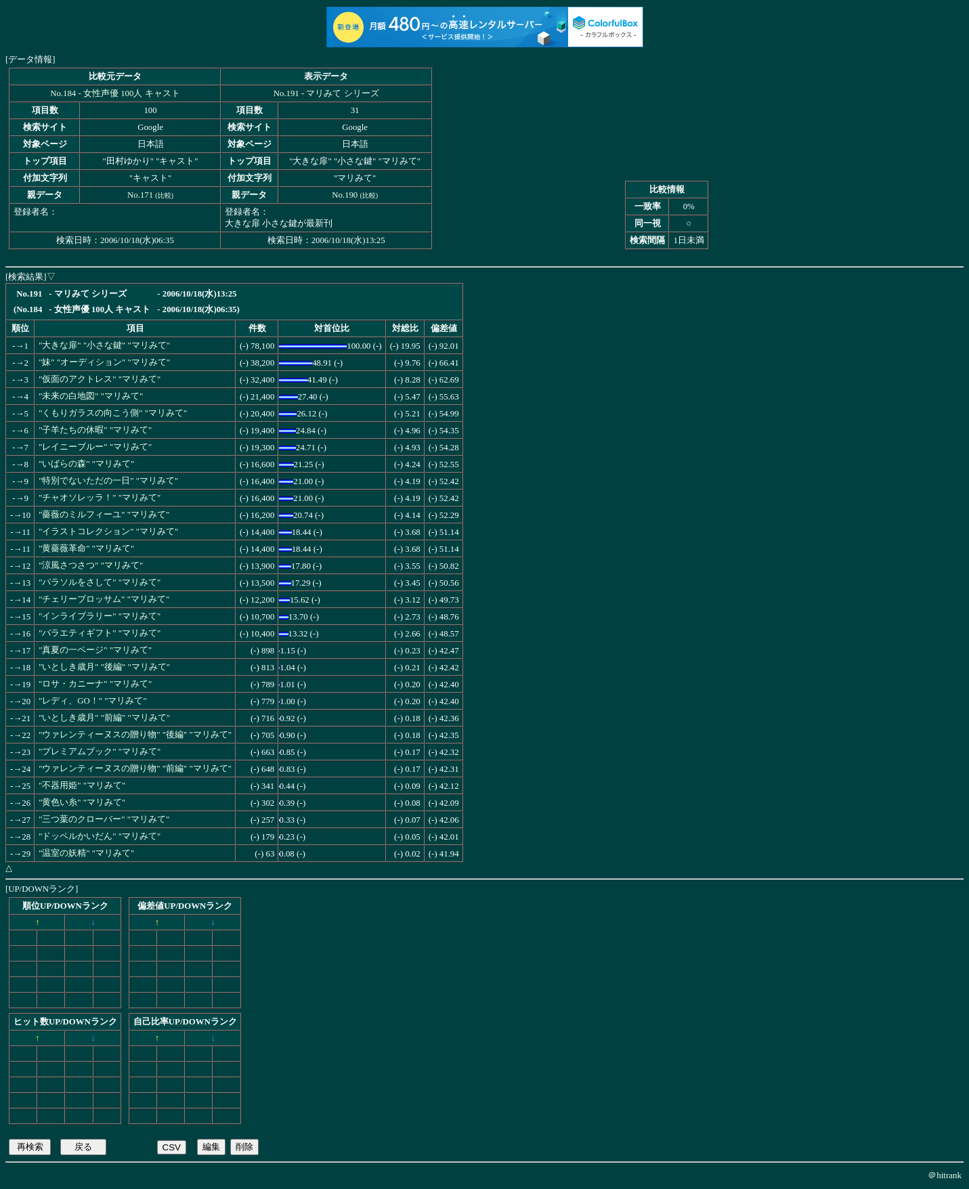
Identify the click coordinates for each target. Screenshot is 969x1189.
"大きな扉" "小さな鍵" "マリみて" (104, 345)
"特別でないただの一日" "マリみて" (108, 480)
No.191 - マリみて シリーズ (326, 93)
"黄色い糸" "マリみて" (82, 802)
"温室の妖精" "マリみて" (86, 853)
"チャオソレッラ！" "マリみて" (99, 497)
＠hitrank (945, 1175)
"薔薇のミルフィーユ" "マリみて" (104, 514)
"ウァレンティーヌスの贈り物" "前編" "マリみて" (135, 768)
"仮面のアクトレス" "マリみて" (99, 379)
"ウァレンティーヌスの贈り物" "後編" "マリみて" (135, 734)
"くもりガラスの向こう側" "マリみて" (113, 413)
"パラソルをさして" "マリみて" (99, 582)
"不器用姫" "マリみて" (82, 785)
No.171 (140, 195)
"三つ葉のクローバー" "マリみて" (104, 819)
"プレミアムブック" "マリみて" (99, 751)
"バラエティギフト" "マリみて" (99, 633)
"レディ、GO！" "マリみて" (93, 701)
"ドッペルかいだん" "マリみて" (99, 836)
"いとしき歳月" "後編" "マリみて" (104, 667)
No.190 (345, 195)
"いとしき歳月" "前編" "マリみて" (104, 717)
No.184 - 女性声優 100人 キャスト (114, 93)
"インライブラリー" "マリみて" (99, 616)
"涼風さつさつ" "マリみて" (91, 565)
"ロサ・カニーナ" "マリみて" (95, 684)
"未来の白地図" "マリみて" (91, 396)
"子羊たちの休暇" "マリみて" (95, 430)
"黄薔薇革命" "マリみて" (86, 548)
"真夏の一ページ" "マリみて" (95, 650)
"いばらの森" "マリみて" (86, 464)
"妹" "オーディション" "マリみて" (104, 362)
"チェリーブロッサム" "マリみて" (104, 599)
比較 (164, 195)
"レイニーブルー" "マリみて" (95, 447)
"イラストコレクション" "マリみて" (108, 531)
